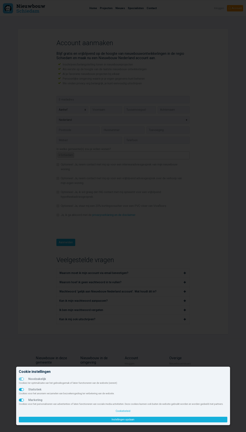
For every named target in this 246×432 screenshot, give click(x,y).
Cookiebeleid (123, 411)
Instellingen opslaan (123, 419)
